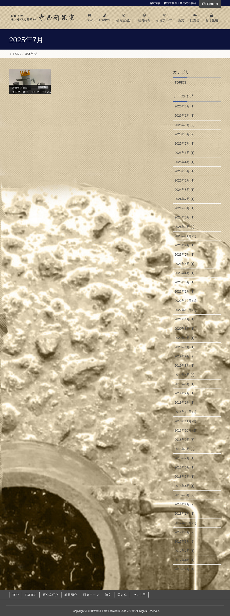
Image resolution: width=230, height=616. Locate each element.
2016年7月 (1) (184, 569)
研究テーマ (91, 595)
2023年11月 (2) (185, 236)
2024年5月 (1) (184, 217)
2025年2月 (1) (184, 180)
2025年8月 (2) (184, 134)
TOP (15, 595)
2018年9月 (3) (184, 439)
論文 (108, 595)
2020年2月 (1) (184, 338)
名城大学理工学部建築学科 (180, 3)
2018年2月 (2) (184, 504)
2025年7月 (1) (184, 143)
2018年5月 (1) (184, 476)
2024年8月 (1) (184, 189)
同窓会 (122, 595)
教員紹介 (70, 595)
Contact (212, 4)
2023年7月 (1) (184, 254)
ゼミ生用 (139, 595)
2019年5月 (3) (184, 375)
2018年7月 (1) (184, 458)
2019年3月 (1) (184, 384)
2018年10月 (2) (185, 430)
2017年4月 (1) (184, 560)
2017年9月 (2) (184, 532)
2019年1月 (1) (184, 402)
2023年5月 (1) (184, 264)
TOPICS (180, 82)
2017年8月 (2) (184, 541)
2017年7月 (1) (184, 550)
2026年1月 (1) (184, 115)
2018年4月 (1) (184, 486)
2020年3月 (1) (184, 328)
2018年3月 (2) (184, 495)
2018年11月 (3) (185, 421)
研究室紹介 (50, 595)
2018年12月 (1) (185, 412)
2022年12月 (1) (185, 300)
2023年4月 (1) (184, 273)
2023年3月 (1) (184, 282)
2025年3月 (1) (184, 171)
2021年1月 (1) (184, 319)
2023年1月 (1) (184, 291)
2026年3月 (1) (184, 106)
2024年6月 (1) (184, 208)
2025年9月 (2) (184, 125)
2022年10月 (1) (185, 310)
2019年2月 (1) (184, 393)
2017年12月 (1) (185, 523)
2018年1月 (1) (184, 513)
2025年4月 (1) (184, 162)
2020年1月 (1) (184, 347)
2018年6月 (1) (184, 467)
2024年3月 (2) (184, 227)
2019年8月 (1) (184, 365)
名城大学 (154, 3)
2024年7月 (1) (184, 199)
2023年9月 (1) (184, 245)
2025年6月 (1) (184, 153)
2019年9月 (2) (184, 356)
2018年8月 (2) (184, 449)
